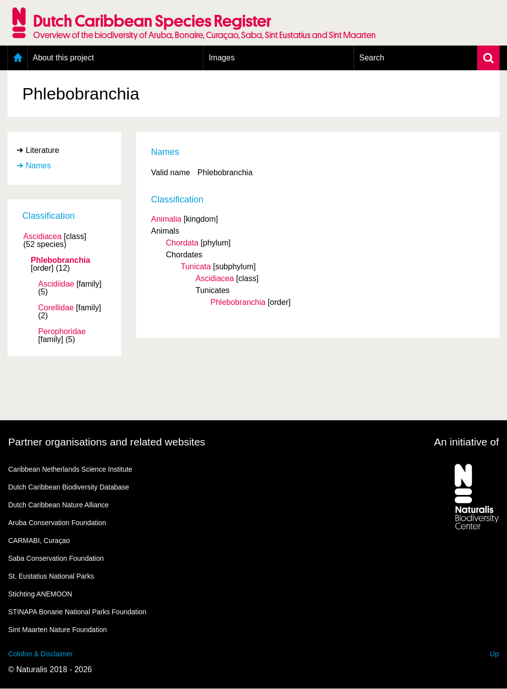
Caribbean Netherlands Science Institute (70, 469)
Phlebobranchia (60, 260)
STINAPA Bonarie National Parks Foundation (77, 612)
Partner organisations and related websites (106, 441)
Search (371, 57)
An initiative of (466, 441)
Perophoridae (62, 332)
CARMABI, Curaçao (39, 540)
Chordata (182, 243)
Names (38, 165)
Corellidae (56, 308)
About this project (63, 57)
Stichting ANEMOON (40, 594)
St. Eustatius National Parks (51, 576)
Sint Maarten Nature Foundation (57, 630)
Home (17, 58)
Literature (42, 150)
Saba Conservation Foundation (56, 558)
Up (494, 654)
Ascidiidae (56, 284)
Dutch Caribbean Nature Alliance (58, 505)
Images (221, 57)
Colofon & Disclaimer (40, 654)
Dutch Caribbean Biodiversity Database (68, 487)
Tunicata (196, 266)
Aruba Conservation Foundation (57, 523)
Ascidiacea (42, 237)
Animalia (166, 219)
